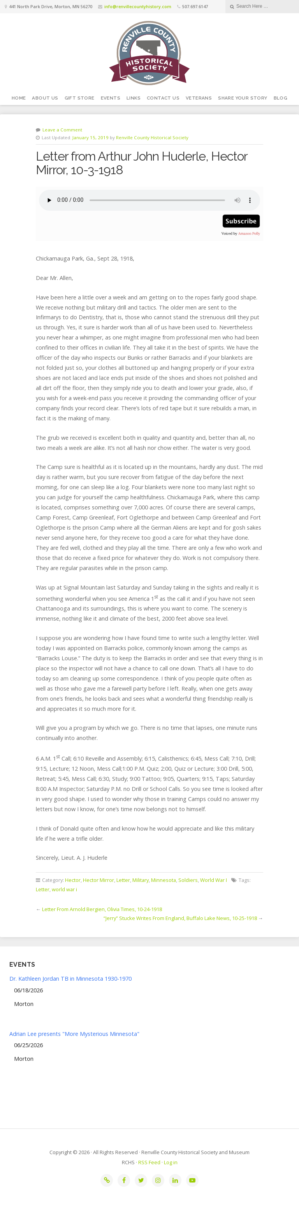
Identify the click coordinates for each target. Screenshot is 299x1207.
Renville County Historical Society (152, 137)
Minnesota (163, 879)
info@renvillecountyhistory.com (137, 6)
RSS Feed (149, 1162)
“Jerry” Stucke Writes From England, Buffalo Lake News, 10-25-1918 (180, 918)
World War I (213, 879)
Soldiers (188, 879)
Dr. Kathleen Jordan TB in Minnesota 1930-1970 (70, 978)
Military (140, 879)
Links (134, 98)
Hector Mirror (98, 879)
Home (19, 98)
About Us (45, 98)
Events (110, 98)
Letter (123, 879)
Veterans (199, 98)
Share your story (242, 98)
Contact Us (163, 98)
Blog (281, 98)
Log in (171, 1162)
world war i (64, 889)
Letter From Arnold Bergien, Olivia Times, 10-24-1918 (102, 909)
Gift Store (80, 98)
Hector (73, 879)
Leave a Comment (62, 130)
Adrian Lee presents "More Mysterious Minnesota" (74, 1033)
